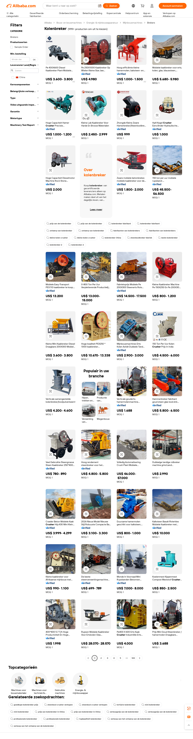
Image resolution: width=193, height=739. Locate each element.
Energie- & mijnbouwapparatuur (102, 22)
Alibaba (48, 22)
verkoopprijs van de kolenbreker (123, 712)
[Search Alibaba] (70, 6)
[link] (189, 708)
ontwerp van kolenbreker (59, 230)
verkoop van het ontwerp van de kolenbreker (129, 719)
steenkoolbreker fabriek (139, 237)
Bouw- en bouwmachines (69, 22)
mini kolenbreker (151, 704)
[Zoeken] (111, 5)
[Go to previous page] (88, 658)
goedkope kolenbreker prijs (24, 704)
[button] (100, 6)
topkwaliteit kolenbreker (88, 719)
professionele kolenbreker (23, 719)
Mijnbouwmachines (132, 22)
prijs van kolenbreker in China (50, 712)
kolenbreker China (111, 237)
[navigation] (24, 340)
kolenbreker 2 (54, 245)
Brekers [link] (151, 22)
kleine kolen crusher (57, 237)
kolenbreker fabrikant (119, 223)
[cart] (143, 6)
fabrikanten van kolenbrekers (125, 230)
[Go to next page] (139, 658)
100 (133, 658)
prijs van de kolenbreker (58, 223)
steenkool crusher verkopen (58, 704)
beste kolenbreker (168, 237)
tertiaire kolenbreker (124, 704)
